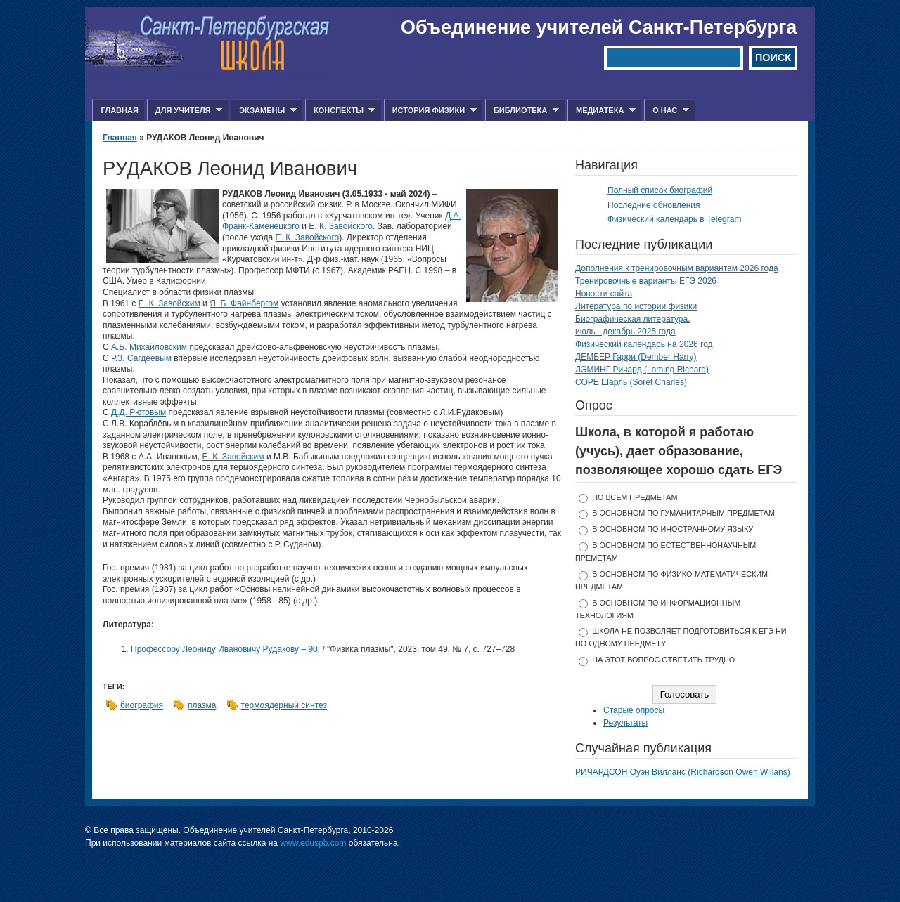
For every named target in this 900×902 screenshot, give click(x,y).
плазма (202, 705)
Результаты (625, 723)
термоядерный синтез (284, 705)
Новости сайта (603, 294)
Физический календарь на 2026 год (644, 344)
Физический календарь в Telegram (674, 219)
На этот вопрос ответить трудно (663, 659)
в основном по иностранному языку (672, 529)
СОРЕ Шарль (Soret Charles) (631, 382)
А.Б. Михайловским (149, 347)
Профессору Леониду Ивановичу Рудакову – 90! (225, 649)
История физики (430, 110)
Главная (119, 110)
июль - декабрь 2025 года (625, 331)
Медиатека (601, 110)
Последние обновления (654, 205)
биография (141, 705)
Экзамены (264, 110)
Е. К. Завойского (341, 226)
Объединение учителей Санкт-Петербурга (599, 27)
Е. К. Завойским (169, 303)
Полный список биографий (660, 190)
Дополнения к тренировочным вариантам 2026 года (676, 268)
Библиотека (522, 110)
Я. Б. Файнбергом (244, 303)
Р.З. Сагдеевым (141, 358)
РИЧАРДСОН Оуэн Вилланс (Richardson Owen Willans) (682, 772)
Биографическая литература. (632, 319)
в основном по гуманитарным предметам (683, 513)
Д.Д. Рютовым (138, 412)
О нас (666, 110)
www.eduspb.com (313, 843)
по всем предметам (634, 497)
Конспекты (340, 110)
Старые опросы (633, 710)
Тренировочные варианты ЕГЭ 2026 (645, 281)
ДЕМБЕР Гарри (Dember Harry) (636, 357)
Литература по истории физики (636, 306)
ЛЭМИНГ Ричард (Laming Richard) (642, 369)
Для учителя (184, 110)
